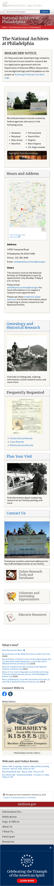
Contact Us (16, 513)
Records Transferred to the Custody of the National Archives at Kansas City (24, 667)
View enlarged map (17, 234)
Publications (9, 817)
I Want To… (8, 831)
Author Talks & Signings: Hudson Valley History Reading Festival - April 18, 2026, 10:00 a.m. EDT (25, 767)
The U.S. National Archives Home (22, 4)
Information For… (12, 812)
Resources (8, 841)
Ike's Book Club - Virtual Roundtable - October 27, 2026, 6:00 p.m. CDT (25, 775)
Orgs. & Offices (10, 821)
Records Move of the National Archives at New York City (26, 654)
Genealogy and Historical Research (23, 326)
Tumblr (10, 694)
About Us (7, 827)
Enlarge (43, 229)
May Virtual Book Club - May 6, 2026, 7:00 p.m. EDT (23, 771)
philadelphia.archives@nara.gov (30, 261)
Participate (8, 836)
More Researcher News (12, 650)
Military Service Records (21, 445)
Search (45, 11)
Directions (14, 237)
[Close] (50, 848)
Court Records (17, 441)
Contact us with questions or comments (19, 797)
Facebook (4, 694)
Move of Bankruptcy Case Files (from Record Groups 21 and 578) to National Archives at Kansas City (26, 680)
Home (4, 27)
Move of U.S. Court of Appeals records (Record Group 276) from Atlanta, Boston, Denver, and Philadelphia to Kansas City (25, 674)
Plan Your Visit (19, 456)
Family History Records (21, 438)
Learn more (27, 881)
